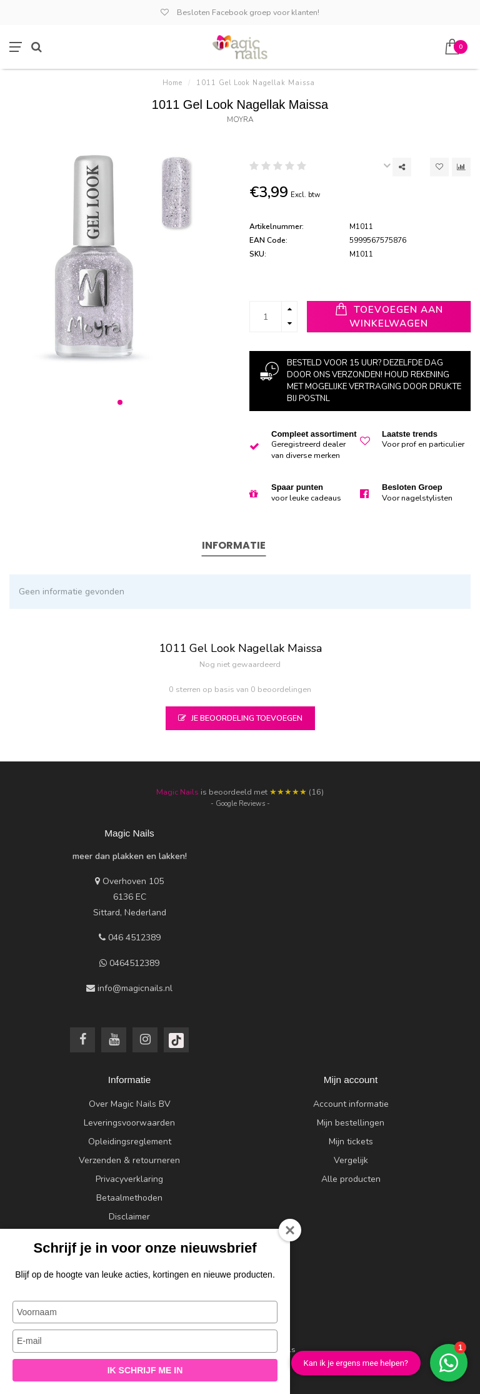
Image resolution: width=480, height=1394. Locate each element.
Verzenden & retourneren (129, 1160)
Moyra (240, 119)
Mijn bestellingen (350, 1123)
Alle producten (351, 1179)
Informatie (234, 545)
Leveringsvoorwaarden (129, 1123)
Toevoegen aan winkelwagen (389, 316)
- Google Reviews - (240, 803)
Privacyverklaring (129, 1179)
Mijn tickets (351, 1141)
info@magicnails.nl (135, 988)
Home (172, 83)
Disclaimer (129, 1217)
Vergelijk (351, 1160)
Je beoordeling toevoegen (240, 718)
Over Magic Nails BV (130, 1104)
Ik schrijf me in (145, 1370)
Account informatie (351, 1104)
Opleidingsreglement (129, 1141)
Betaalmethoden (129, 1198)
